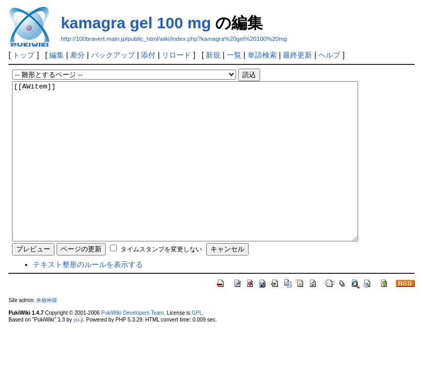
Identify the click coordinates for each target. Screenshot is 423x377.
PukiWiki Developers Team (132, 344)
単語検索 (262, 55)
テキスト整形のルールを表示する (88, 296)
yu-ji (78, 351)
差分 (77, 55)
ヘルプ (329, 55)
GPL (197, 344)
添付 (148, 55)
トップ (24, 55)
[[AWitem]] (206, 177)
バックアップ (113, 55)
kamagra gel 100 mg (136, 22)
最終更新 (297, 55)
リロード (176, 55)
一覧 (234, 55)
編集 (56, 55)
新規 (213, 55)
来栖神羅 (46, 332)
